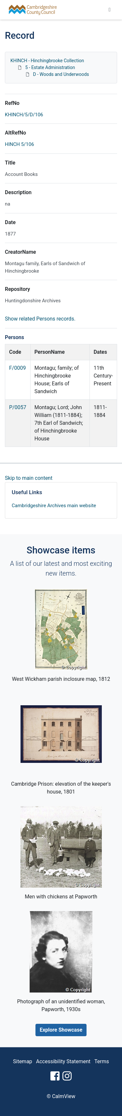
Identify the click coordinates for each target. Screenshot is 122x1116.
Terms (101, 1061)
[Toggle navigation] (109, 10)
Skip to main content (28, 478)
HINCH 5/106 (19, 144)
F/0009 (17, 368)
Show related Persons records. (40, 319)
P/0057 (17, 407)
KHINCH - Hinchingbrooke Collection (47, 60)
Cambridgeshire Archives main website (54, 505)
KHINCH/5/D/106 (24, 115)
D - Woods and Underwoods (61, 74)
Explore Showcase (61, 1030)
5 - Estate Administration (50, 67)
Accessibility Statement (63, 1061)
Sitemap (22, 1061)
